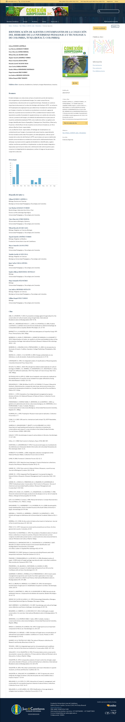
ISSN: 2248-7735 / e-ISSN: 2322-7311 (68, 1)
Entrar (116, 1)
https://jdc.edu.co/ (56, 707)
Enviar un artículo (99, 28)
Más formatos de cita (70, 123)
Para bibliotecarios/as (99, 71)
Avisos (44, 21)
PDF (75, 83)
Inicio (10, 26)
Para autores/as (97, 68)
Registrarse (110, 1)
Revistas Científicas (12, 21)
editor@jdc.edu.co (13, 1)
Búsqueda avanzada (111, 21)
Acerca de (54, 21)
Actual (25, 21)
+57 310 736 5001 (25, 1)
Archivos (35, 21)
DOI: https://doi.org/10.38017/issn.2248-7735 (93, 1)
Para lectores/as (97, 65)
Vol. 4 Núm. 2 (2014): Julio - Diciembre (30, 26)
